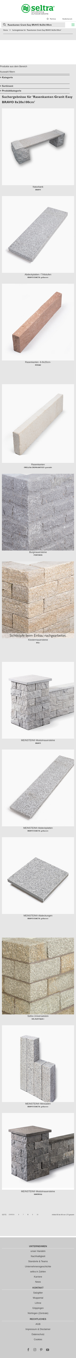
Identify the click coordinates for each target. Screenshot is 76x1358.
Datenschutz (38, 1334)
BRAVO (38, 190)
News (38, 1282)
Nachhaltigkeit (38, 1256)
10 (37, 1214)
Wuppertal (38, 1298)
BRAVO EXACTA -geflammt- (38, 277)
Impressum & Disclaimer (37, 1329)
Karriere (38, 1276)
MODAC (38, 365)
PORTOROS (38, 555)
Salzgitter (38, 1292)
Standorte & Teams (38, 1261)
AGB (38, 1324)
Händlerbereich (67, 19)
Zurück (11, 1214)
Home (5, 30)
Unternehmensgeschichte (38, 1266)
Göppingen (38, 1308)
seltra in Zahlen (38, 1271)
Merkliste (53, 19)
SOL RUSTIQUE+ (38, 1019)
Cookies (38, 1339)
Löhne (38, 1303)
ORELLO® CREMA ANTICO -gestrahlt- (38, 467)
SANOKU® (38, 1194)
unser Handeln (37, 1251)
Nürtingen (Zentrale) (38, 1313)
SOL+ (38, 643)
